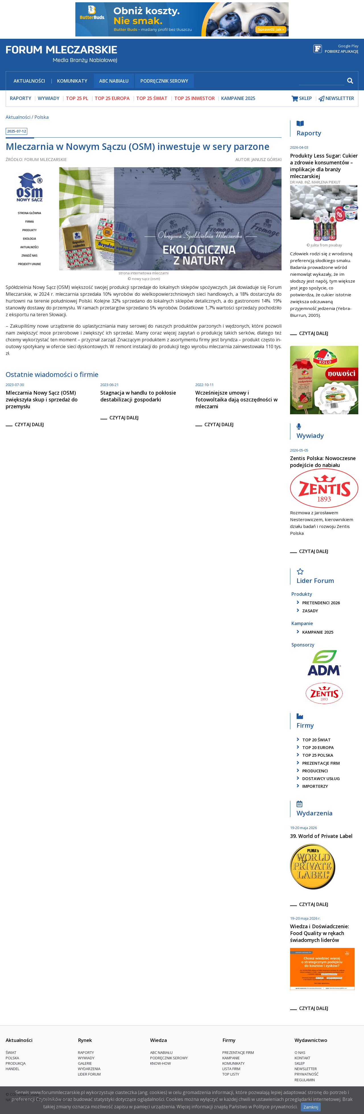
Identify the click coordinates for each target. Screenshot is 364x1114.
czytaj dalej (29, 424)
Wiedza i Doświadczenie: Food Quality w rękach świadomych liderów (319, 933)
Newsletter (306, 1068)
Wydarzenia (315, 810)
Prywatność (306, 1074)
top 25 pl (77, 98)
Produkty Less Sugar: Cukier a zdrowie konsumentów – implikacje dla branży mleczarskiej (324, 165)
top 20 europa (314, 747)
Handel (12, 1068)
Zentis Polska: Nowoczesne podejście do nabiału (323, 461)
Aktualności (29, 81)
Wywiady (310, 433)
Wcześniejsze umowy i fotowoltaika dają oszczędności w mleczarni (236, 399)
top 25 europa (112, 98)
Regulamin (305, 1079)
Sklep (300, 1063)
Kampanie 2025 (238, 98)
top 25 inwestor (194, 98)
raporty (20, 98)
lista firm (231, 1068)
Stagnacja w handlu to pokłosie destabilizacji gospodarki (138, 396)
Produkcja (16, 1063)
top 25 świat (151, 98)
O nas (300, 1052)
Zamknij (310, 1107)
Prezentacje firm (317, 763)
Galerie (85, 1063)
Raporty (309, 130)
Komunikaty (72, 81)
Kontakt (302, 1057)
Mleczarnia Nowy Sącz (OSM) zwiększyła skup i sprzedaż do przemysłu (42, 399)
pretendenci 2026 (317, 602)
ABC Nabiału (114, 81)
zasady (306, 610)
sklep (301, 98)
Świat (11, 1052)
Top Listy (230, 1074)
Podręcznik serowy (164, 81)
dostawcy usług (317, 778)
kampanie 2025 (314, 632)
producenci (311, 771)
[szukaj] (321, 81)
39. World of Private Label (321, 836)
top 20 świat (313, 739)
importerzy (311, 786)
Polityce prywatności (275, 1106)
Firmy (305, 722)
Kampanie (231, 1057)
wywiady (48, 98)
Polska (41, 117)
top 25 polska (314, 755)
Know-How (160, 1063)
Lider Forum (315, 578)
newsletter (336, 98)
